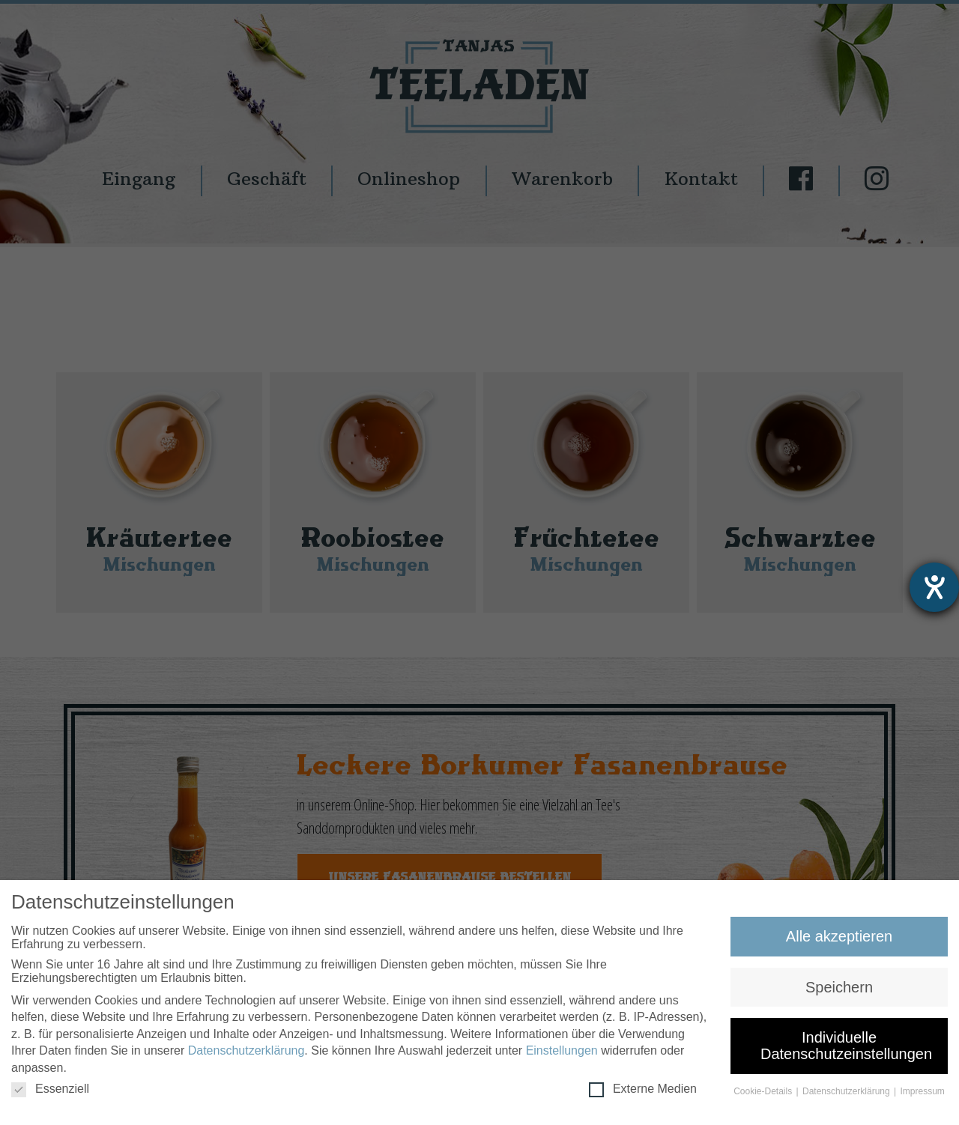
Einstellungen (562, 1052)
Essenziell (50, 1090)
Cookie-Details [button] (763, 1093)
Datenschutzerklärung (246, 1052)
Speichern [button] (839, 988)
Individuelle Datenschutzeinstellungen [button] (846, 1047)
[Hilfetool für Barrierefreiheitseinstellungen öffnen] (934, 587)
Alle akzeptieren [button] (839, 938)
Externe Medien (643, 1090)
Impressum (923, 1093)
